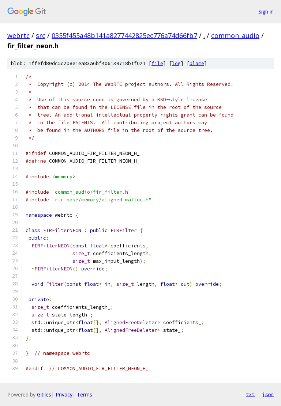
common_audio (235, 35)
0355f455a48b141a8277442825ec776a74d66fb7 (124, 35)
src (40, 35)
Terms (84, 394)
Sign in (266, 11)
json (268, 394)
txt (250, 394)
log (176, 63)
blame (197, 63)
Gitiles (44, 394)
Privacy (64, 394)
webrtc (18, 35)
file (157, 63)
